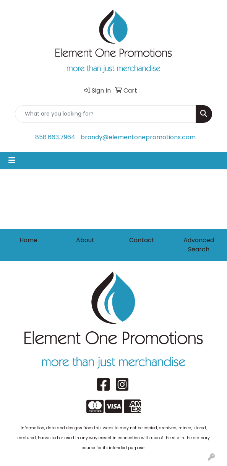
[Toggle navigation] (12, 160)
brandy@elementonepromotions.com (138, 137)
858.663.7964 (55, 137)
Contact (141, 240)
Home (28, 240)
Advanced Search (198, 245)
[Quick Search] (105, 114)
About (85, 240)
